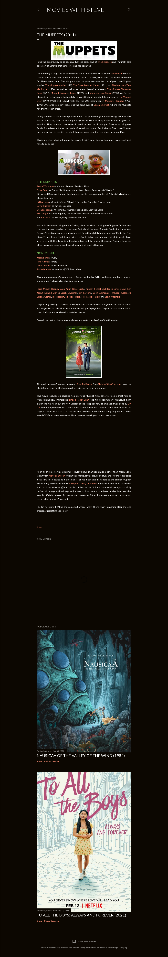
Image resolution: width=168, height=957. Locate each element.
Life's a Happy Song (79, 399)
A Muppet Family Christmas (83, 483)
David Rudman (44, 205)
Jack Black (107, 288)
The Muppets (104, 61)
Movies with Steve (75, 9)
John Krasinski (112, 296)
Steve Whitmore (45, 186)
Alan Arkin (65, 288)
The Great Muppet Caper (86, 85)
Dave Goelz (42, 190)
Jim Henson (117, 73)
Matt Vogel (42, 213)
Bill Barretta (43, 201)
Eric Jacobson (44, 209)
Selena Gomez (44, 296)
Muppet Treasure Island (63, 93)
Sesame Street (101, 104)
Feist (39, 288)
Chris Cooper (43, 265)
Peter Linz (46, 217)
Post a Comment (52, 761)
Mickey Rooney (51, 288)
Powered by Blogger (84, 941)
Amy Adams (43, 261)
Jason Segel (43, 257)
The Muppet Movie (55, 85)
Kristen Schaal (93, 288)
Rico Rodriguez (60, 296)
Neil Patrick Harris (91, 296)
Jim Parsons (85, 292)
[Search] (129, 9)
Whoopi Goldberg (121, 292)
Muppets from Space (101, 93)
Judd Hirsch (75, 296)
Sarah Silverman (68, 292)
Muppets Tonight (114, 100)
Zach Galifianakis (102, 292)
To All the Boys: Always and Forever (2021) (81, 915)
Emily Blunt (120, 288)
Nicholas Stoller (57, 475)
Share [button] (39, 527)
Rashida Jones (44, 269)
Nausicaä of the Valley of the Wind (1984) (81, 755)
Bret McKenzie (84, 384)
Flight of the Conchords (110, 384)
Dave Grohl (78, 288)
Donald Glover (51, 292)
